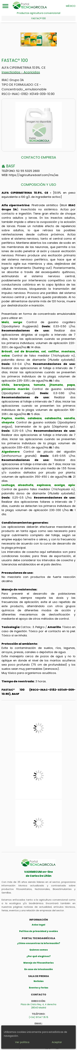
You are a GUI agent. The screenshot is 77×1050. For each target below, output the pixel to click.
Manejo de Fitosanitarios (38, 962)
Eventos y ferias (38, 987)
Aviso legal (38, 924)
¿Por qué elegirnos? (38, 956)
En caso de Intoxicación (38, 969)
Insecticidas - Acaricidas (21, 72)
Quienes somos (38, 949)
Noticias (39, 981)
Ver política (22, 1042)
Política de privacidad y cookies (38, 931)
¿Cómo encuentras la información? (38, 943)
